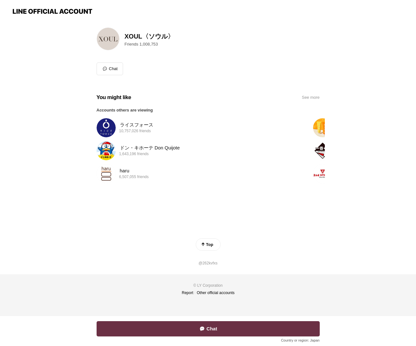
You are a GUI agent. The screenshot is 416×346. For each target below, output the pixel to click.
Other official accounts (216, 293)
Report (187, 293)
